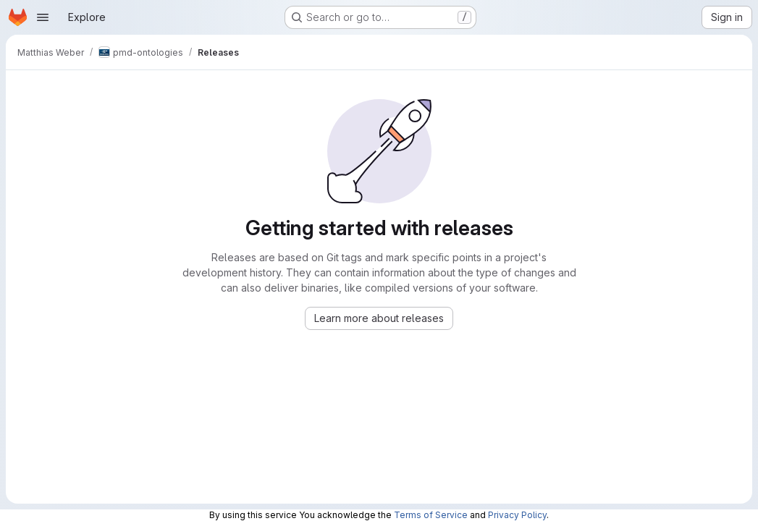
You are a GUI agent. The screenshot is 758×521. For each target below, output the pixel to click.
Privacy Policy (517, 514)
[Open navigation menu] (42, 17)
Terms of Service (431, 514)
